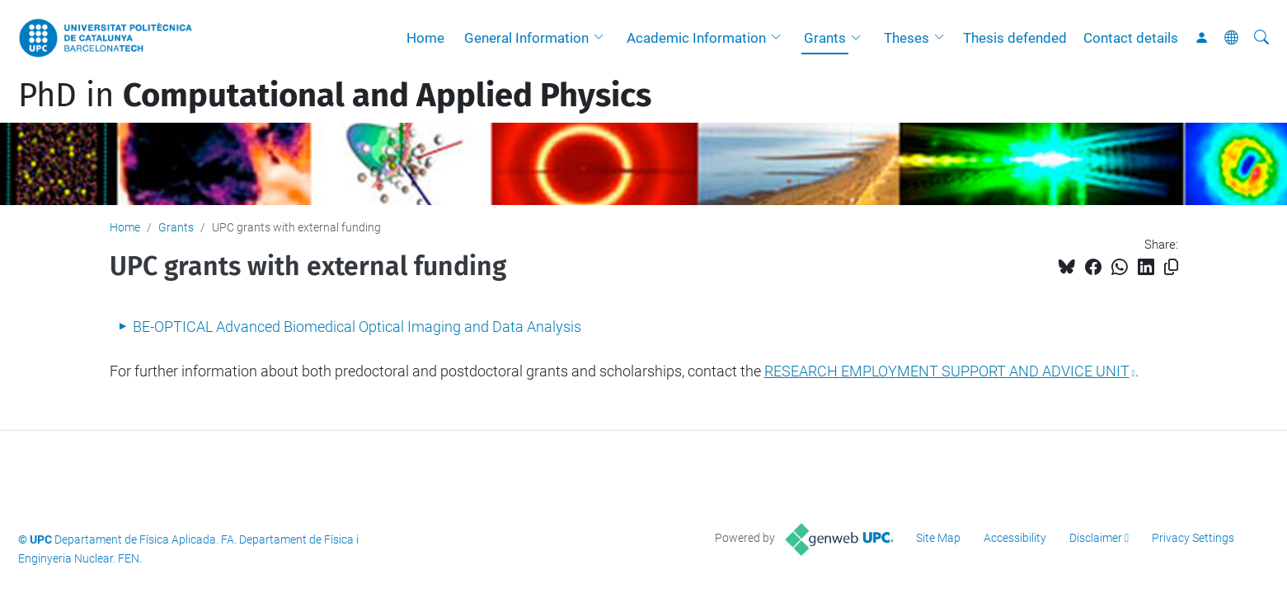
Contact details (1130, 38)
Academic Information (696, 38)
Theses (906, 38)
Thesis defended (1015, 38)
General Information (526, 38)
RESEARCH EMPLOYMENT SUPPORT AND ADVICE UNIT (947, 371)
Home (425, 38)
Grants (825, 38)
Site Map (938, 537)
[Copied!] (1171, 267)
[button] (602, 38)
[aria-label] (1261, 38)
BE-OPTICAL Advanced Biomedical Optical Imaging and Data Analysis (357, 326)
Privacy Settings (1193, 537)
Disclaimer (1095, 537)
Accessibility (1015, 537)
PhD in (334, 95)
